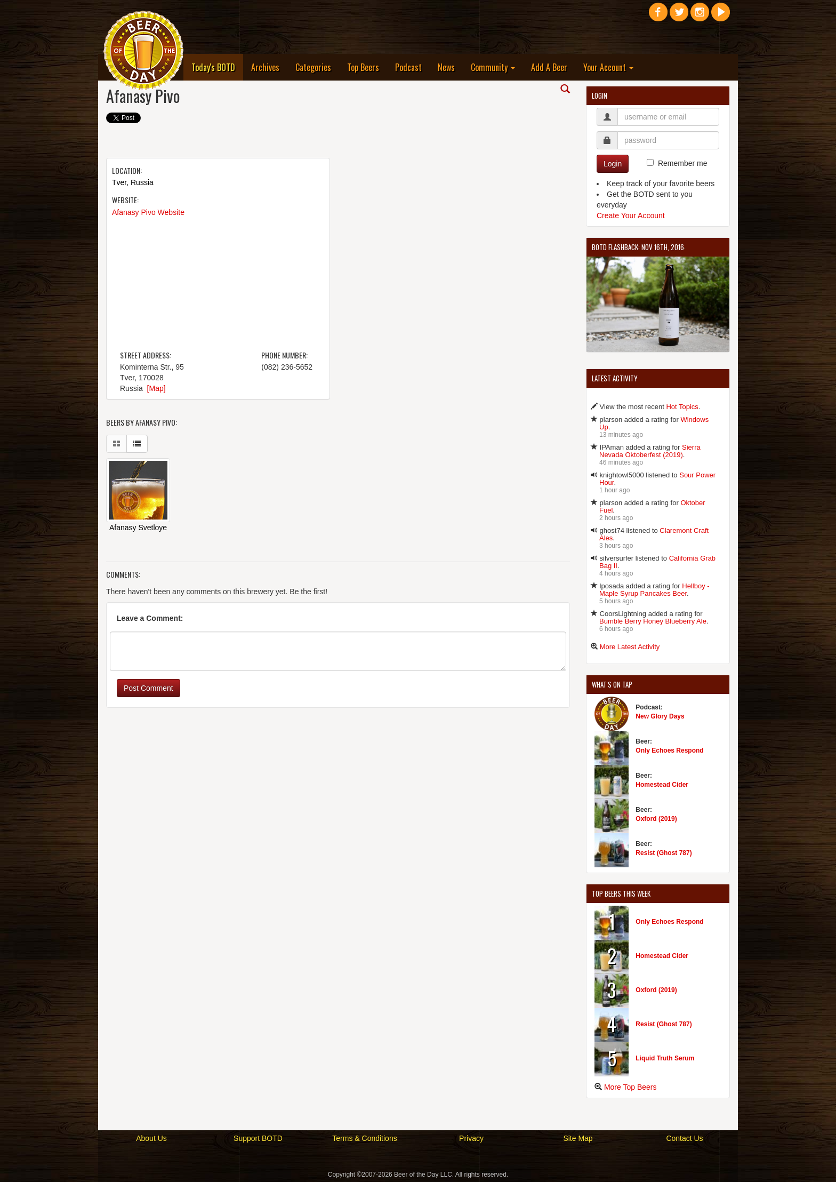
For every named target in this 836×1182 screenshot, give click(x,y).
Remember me (683, 163)
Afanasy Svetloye (138, 527)
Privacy (471, 1138)
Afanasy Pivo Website (148, 212)
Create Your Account (631, 215)
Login (613, 163)
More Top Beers (630, 1087)
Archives (265, 67)
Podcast (408, 67)
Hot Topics (682, 407)
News (446, 67)
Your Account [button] (608, 67)
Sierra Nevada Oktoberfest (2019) (650, 451)
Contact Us (684, 1138)
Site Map (577, 1138)
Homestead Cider (662, 784)
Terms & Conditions (364, 1138)
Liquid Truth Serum (665, 1058)
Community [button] (493, 67)
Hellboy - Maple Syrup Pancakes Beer (654, 589)
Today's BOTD (217, 67)
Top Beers (363, 67)
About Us (151, 1138)
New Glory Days (660, 716)
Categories (313, 67)
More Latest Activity (630, 647)
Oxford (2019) (656, 818)
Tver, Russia (133, 182)
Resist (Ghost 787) (664, 853)
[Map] (156, 388)
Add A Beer (549, 67)
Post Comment (148, 688)
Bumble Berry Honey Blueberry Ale (652, 621)
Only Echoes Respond (669, 750)
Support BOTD (258, 1138)
